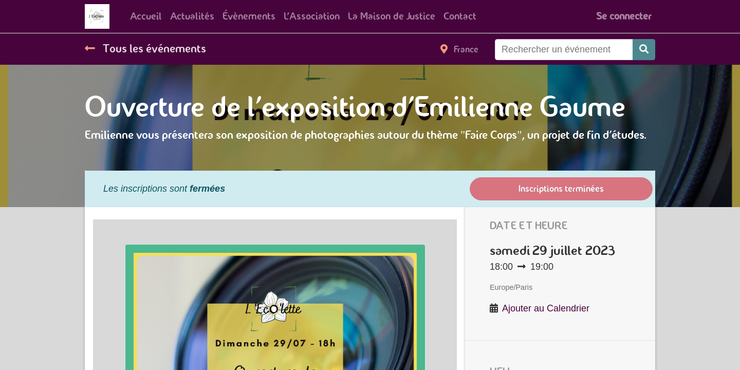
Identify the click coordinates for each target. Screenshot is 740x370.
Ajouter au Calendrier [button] (545, 308)
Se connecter (623, 16)
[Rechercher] (644, 49)
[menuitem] (146, 16)
